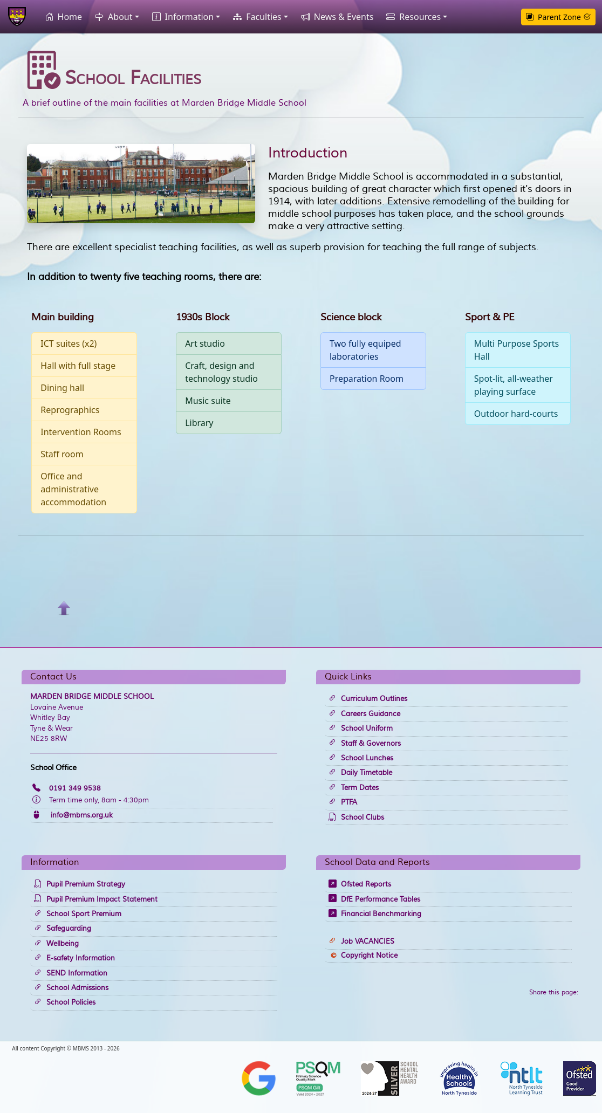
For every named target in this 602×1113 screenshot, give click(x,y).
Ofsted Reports (360, 884)
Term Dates (354, 788)
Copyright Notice (364, 955)
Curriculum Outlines (368, 699)
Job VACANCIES (361, 941)
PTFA (343, 802)
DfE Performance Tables (374, 899)
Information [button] (181, 17)
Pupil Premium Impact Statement (96, 899)
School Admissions (71, 988)
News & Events (335, 17)
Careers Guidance (364, 714)
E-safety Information (74, 958)
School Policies (64, 1002)
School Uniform (361, 728)
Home (61, 17)
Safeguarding (62, 928)
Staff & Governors (365, 743)
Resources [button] (411, 17)
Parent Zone (558, 17)
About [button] (111, 17)
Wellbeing (56, 943)
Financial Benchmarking (375, 914)
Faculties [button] (255, 17)
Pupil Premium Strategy (79, 884)
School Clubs (356, 817)
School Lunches (361, 758)
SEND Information (70, 973)
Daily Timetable (360, 772)
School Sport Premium (77, 914)
